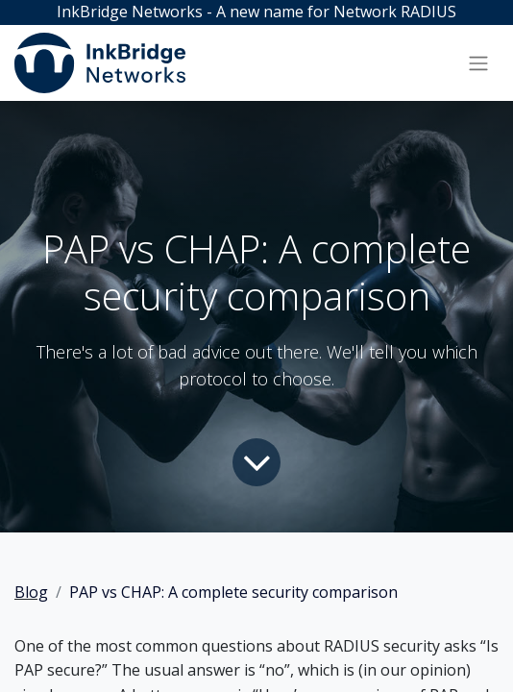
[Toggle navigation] (478, 62)
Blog (31, 592)
